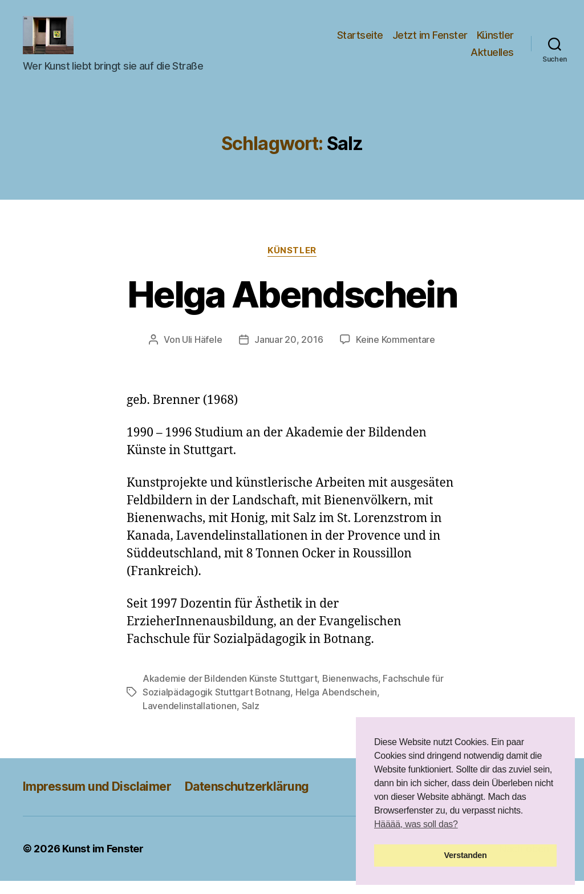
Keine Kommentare (395, 352)
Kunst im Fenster (103, 862)
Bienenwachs (350, 692)
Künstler (495, 42)
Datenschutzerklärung (247, 800)
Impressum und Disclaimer (97, 800)
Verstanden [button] (465, 855)
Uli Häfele (202, 352)
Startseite (360, 42)
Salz (250, 719)
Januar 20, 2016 (288, 352)
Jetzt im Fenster (430, 42)
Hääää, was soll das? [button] (416, 824)
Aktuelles (492, 58)
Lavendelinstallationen (190, 719)
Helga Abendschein (292, 307)
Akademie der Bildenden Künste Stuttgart (230, 692)
